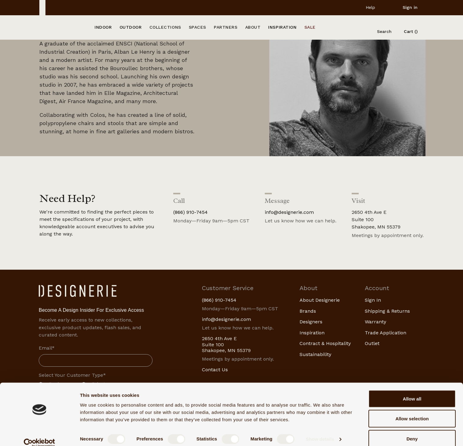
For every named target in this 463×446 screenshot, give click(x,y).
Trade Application (385, 333)
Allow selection (412, 409)
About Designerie (320, 300)
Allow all (412, 389)
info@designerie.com (289, 212)
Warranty (375, 322)
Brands (308, 311)
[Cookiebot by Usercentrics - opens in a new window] (39, 434)
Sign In (373, 300)
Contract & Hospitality (325, 343)
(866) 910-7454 (190, 212)
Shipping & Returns (387, 311)
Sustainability (315, 354)
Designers (311, 322)
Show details (320, 430)
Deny (412, 429)
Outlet (372, 343)
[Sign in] (405, 7)
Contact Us (215, 369)
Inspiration (312, 333)
